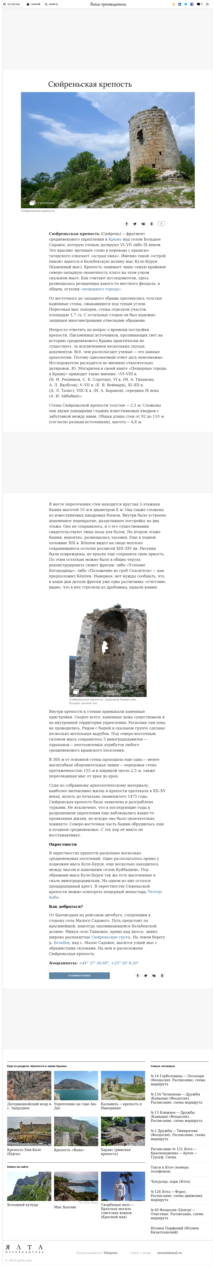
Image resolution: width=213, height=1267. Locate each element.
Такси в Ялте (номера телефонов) (170, 1169)
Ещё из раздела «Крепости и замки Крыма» (37, 1066)
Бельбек (62, 942)
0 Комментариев (79, 975)
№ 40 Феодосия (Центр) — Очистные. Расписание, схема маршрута (177, 1214)
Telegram (110, 1253)
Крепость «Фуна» (69, 1150)
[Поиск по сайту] (51, 4)
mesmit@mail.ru (169, 1253)
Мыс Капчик (65, 1207)
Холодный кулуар (22, 1205)
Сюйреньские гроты (110, 937)
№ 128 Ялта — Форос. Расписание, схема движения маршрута (176, 1196)
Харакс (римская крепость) (116, 1152)
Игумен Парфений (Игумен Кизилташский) (175, 1230)
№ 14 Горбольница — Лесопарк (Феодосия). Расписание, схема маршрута (178, 1080)
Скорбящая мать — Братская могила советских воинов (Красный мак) (118, 1211)
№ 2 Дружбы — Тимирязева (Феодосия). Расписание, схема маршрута (178, 1135)
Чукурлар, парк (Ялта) (170, 1181)
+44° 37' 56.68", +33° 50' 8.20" (108, 963)
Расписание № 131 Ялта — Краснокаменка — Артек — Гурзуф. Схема (174, 1153)
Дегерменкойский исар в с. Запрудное (29, 1106)
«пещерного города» (101, 289)
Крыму (115, 239)
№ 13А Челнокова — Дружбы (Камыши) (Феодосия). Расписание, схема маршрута (176, 1098)
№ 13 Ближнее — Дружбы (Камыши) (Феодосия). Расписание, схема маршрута (176, 1117)
